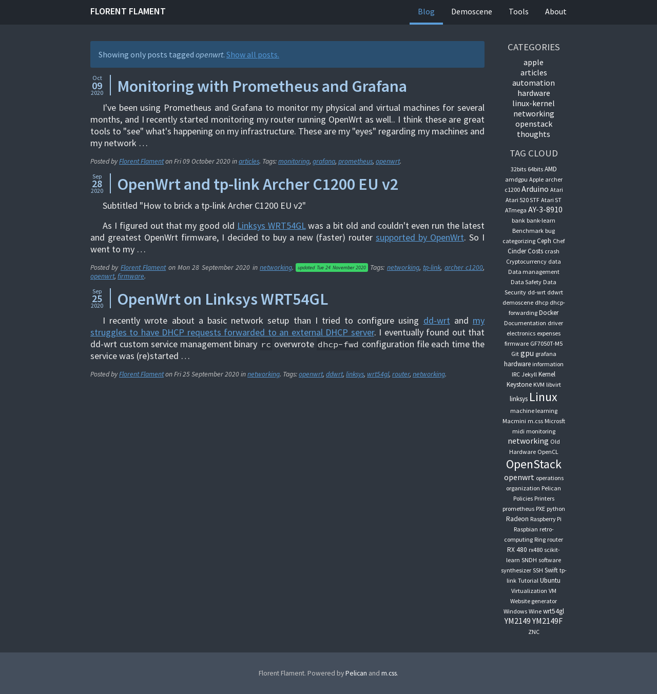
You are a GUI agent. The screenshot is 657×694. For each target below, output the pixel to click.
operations (550, 478)
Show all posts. (252, 54)
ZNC (533, 632)
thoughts (533, 134)
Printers (544, 498)
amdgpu (516, 179)
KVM (539, 384)
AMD (551, 169)
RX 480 (517, 549)
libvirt (553, 384)
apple (534, 62)
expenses (549, 333)
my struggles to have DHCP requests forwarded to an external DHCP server (287, 326)
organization (523, 488)
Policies (523, 498)
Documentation (525, 323)
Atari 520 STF (522, 200)
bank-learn (541, 220)
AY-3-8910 (545, 209)
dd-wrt (436, 320)
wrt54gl (378, 374)
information (548, 364)
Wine (535, 611)
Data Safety (526, 282)
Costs (535, 251)
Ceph (544, 240)
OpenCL (547, 451)
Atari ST (551, 200)
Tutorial (528, 580)
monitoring (294, 161)
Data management (533, 271)
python (556, 508)
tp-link (431, 267)
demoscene (518, 302)
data (554, 261)
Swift (551, 570)
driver (555, 323)
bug (550, 230)
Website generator (533, 601)
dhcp (541, 302)
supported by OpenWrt (420, 237)
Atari (556, 189)
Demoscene (471, 11)
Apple (536, 179)
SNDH (529, 560)
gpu (527, 353)
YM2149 (518, 621)
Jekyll (529, 374)
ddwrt (334, 374)
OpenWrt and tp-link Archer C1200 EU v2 (257, 184)
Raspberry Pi (546, 519)
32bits (518, 169)
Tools (519, 11)
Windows (515, 611)
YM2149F (547, 621)
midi (518, 431)
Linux (543, 397)
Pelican (551, 488)
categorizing (519, 241)
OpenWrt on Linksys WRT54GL (222, 299)
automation (533, 82)
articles (249, 161)
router (401, 374)
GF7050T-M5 (546, 343)
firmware (131, 276)
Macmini (514, 421)
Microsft (555, 421)
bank (518, 220)
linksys (355, 374)
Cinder (517, 251)
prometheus (355, 161)
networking (276, 267)
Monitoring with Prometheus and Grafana (262, 86)
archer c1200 (464, 267)
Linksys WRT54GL (271, 225)
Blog (426, 11)
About (556, 11)
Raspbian (526, 529)
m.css (535, 421)
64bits (535, 169)
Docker (548, 312)
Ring (540, 539)
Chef (559, 241)
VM (552, 590)
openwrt (388, 161)
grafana (324, 161)
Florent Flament (128, 11)
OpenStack (533, 123)
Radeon (517, 518)
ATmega (516, 210)
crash (552, 251)
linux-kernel (533, 103)
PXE (540, 508)
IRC (516, 374)
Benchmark (528, 230)
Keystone (519, 384)
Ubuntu (550, 580)
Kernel (546, 374)
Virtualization (529, 590)
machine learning (533, 410)
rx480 (536, 549)
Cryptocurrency (526, 261)
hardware (533, 93)
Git (515, 354)
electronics (521, 333)
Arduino (535, 189)
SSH (538, 570)
